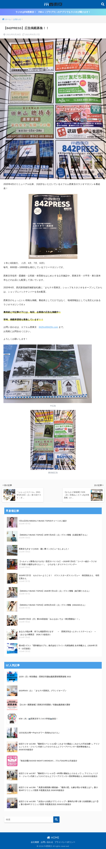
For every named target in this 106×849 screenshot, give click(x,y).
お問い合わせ (47, 842)
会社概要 (35, 842)
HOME (53, 837)
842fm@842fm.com (48, 327)
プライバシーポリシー (65, 842)
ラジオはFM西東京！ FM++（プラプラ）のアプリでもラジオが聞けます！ (53, 12)
